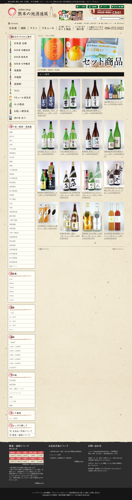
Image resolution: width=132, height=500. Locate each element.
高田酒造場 (13, 249)
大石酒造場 (13, 170)
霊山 (10, 140)
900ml (11, 283)
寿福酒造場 (13, 237)
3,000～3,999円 (15, 355)
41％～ (11, 330)
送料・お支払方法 (91, 23)
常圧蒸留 (12, 380)
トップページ (37, 493)
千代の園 (12, 149)
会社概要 (79, 23)
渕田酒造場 (13, 212)
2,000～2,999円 (15, 351)
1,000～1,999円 (15, 347)
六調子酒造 (13, 220)
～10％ (11, 313)
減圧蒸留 (12, 385)
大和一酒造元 (14, 233)
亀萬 (10, 161)
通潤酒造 (12, 153)
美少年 (11, 136)
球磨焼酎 (12, 224)
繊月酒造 (12, 216)
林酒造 (11, 174)
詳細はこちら (40, 483)
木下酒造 (12, 199)
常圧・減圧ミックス (16, 389)
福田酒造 (12, 245)
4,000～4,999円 (15, 359)
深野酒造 (12, 228)
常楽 (10, 208)
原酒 (10, 397)
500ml (11, 292)
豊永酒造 (12, 241)
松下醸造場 (13, 178)
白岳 (10, 203)
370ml (11, 300)
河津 (10, 145)
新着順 (57, 70)
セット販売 (13, 418)
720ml (11, 287)
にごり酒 (12, 401)
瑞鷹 (10, 132)
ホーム (40, 35)
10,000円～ (13, 367)
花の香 (11, 157)
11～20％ (12, 317)
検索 (122, 18)
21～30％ (12, 321)
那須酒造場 (13, 262)
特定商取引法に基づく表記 (78, 493)
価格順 (50, 70)
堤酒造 (11, 195)
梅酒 (10, 405)
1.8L (10, 279)
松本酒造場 (13, 254)
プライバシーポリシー (60, 493)
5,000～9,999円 (15, 363)
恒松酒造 (12, 182)
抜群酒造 (12, 187)
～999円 (12, 342)
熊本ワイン (13, 266)
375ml (11, 296)
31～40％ (12, 325)
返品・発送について (106, 23)
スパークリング (15, 393)
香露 (10, 166)
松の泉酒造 (13, 258)
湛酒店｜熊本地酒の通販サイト (63, 495)
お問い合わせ (120, 23)
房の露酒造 (13, 191)
